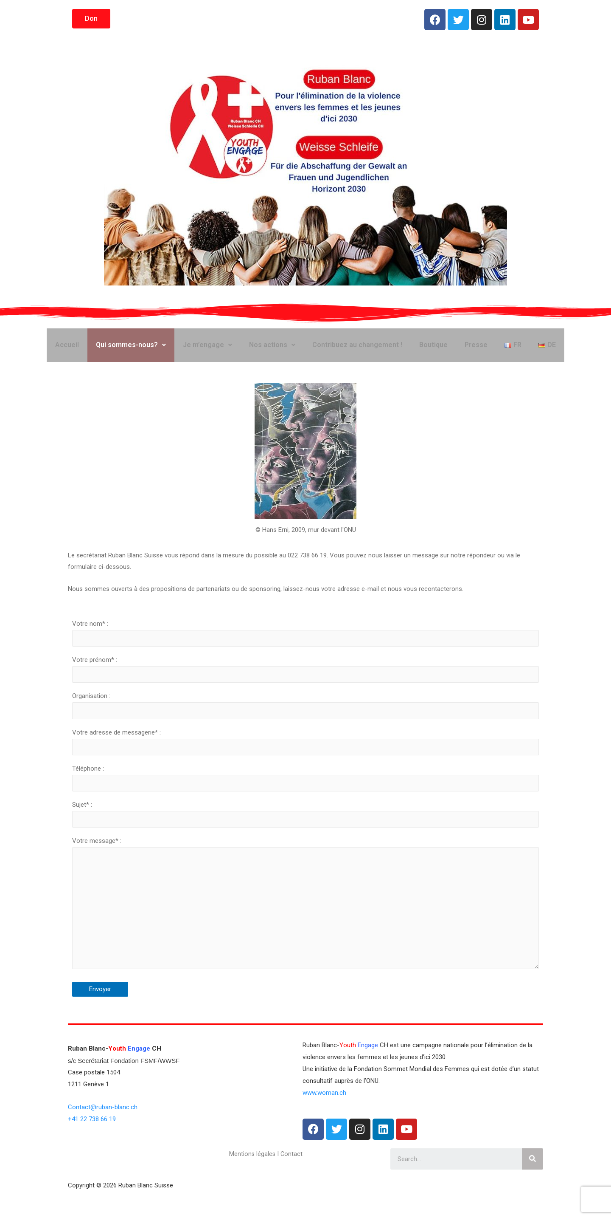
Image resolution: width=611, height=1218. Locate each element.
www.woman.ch (324, 1115)
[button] (91, 18)
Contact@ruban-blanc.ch (102, 1129)
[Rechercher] (532, 1181)
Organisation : (305, 716)
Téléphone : (305, 791)
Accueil (67, 349)
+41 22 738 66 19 (92, 1141)
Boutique (433, 349)
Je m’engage (207, 349)
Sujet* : (305, 829)
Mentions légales (252, 1176)
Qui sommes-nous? (131, 349)
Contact (292, 1176)
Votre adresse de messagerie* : (305, 754)
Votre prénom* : (305, 679)
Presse (476, 349)
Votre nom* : (305, 641)
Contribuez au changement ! (357, 349)
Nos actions (272, 349)
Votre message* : (305, 924)
